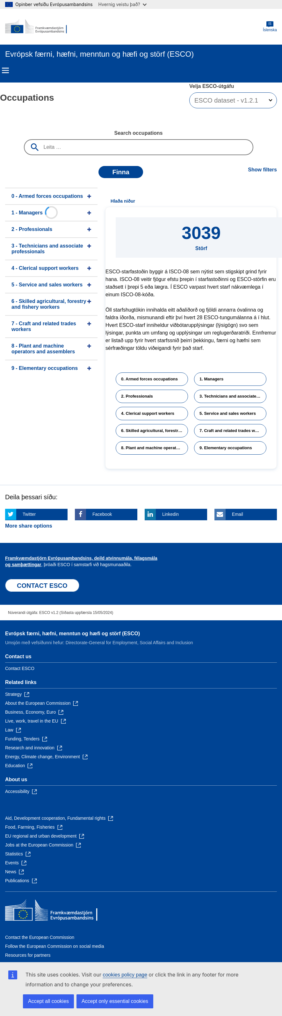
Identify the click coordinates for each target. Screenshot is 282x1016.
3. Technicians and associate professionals (232, 396)
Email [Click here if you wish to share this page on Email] (237, 514)
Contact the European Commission (39, 937)
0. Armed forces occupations (149, 379)
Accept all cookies (48, 1001)
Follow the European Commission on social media (54, 946)
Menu (5, 70)
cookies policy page (125, 974)
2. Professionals (137, 396)
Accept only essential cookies (115, 1001)
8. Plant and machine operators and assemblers (154, 447)
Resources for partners (27, 955)
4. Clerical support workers (147, 413)
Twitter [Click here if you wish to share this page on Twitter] (29, 514)
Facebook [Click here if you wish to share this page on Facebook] (102, 514)
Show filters (262, 169)
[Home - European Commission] (36, 26)
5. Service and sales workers (227, 413)
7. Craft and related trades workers (232, 430)
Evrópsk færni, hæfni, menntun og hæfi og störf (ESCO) (72, 633)
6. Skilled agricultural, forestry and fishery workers (154, 430)
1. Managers (211, 379)
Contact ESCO (19, 668)
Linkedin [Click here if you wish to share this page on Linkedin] (170, 514)
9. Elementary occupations (225, 447)
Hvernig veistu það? (122, 4)
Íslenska (270, 26)
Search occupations (138, 133)
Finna (120, 172)
